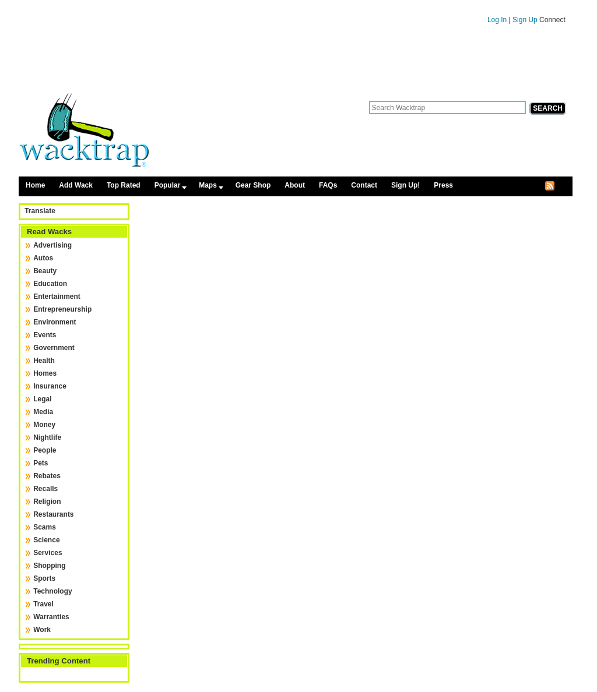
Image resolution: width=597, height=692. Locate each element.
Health (44, 360)
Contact (364, 185)
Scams (44, 527)
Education (50, 284)
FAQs (328, 185)
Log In (497, 20)
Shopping (49, 566)
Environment (54, 322)
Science (46, 540)
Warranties (51, 617)
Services (47, 553)
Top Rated (124, 185)
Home (35, 185)
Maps (208, 185)
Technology (52, 591)
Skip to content (295, 5)
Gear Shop (253, 185)
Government (54, 348)
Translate (39, 211)
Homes (45, 373)
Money (44, 425)
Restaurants (53, 514)
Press (443, 185)
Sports (44, 578)
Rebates (47, 476)
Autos (43, 258)
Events (44, 335)
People (44, 450)
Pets (40, 463)
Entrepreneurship (62, 309)
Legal (42, 399)
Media (43, 412)
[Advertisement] (295, 63)
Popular (167, 185)
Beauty (45, 271)
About (295, 185)
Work (42, 630)
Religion (47, 501)
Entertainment (56, 296)
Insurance (49, 386)
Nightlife (47, 437)
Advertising (52, 245)
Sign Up (525, 20)
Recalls (45, 489)
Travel (43, 604)
